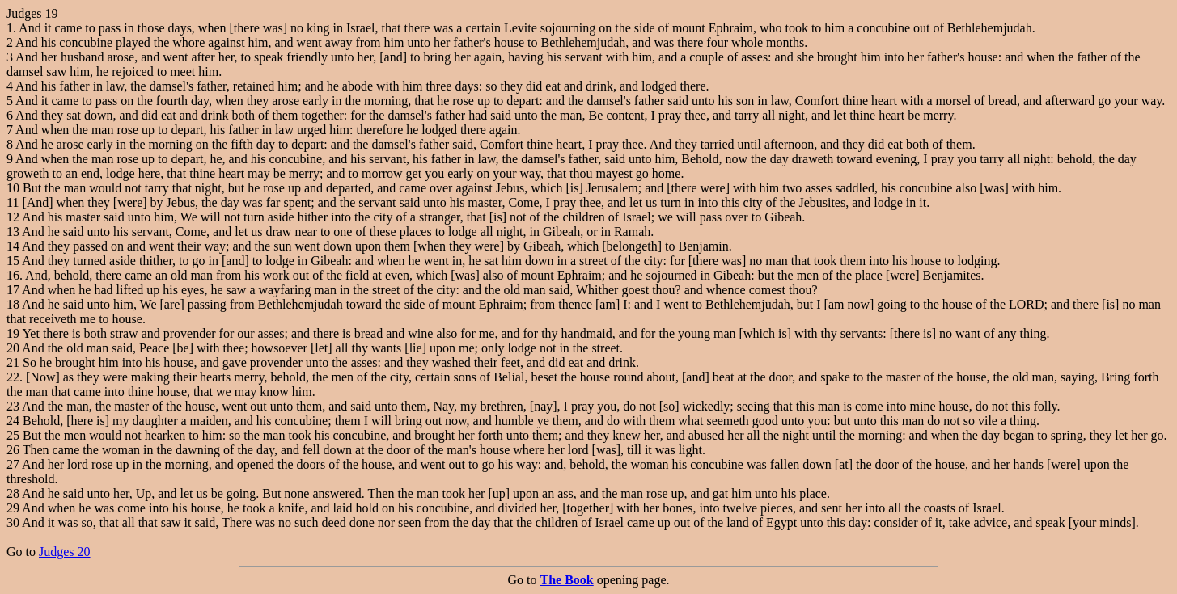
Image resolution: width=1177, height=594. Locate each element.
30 (12, 522)
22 (12, 377)
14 (12, 246)
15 (12, 261)
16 (12, 275)
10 (12, 188)
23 (12, 406)
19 (12, 333)
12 (12, 217)
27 (12, 464)
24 (12, 421)
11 (12, 202)
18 (12, 304)
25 (12, 435)
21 (12, 362)
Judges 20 (65, 551)
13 (12, 231)
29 (12, 508)
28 (12, 493)
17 (12, 290)
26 (12, 450)
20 (12, 348)
